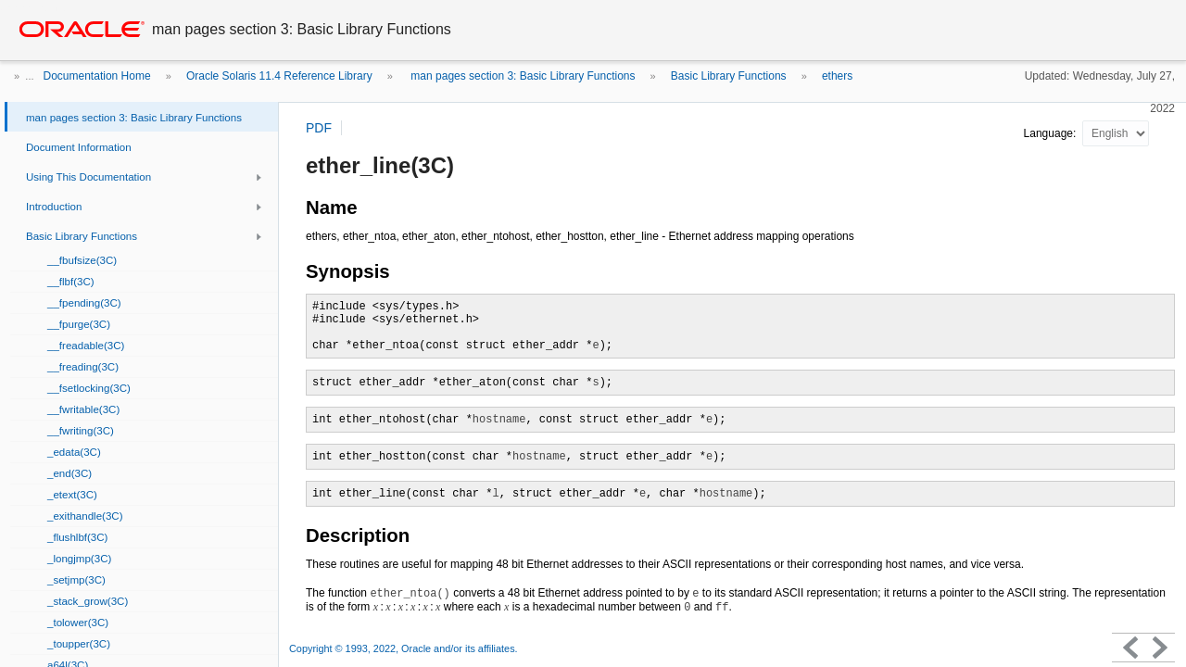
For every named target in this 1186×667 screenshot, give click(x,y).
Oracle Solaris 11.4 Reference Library (279, 75)
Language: (1051, 133)
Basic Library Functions (729, 75)
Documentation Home (97, 75)
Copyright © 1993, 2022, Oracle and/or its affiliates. (405, 648)
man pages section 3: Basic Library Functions (521, 75)
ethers (837, 75)
